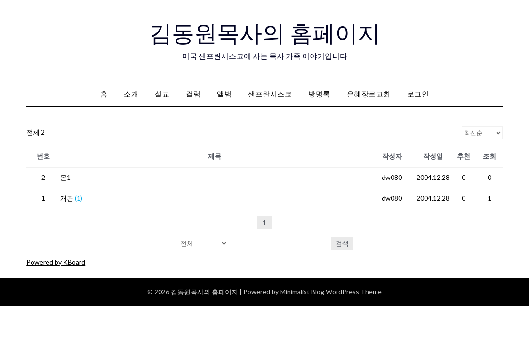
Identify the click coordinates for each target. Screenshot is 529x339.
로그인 (418, 93)
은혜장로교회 (369, 93)
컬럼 (193, 93)
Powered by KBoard (55, 262)
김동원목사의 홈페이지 (264, 33)
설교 (162, 93)
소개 (131, 93)
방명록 (319, 93)
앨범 (224, 93)
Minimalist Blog (302, 292)
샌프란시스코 (270, 93)
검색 (342, 243)
